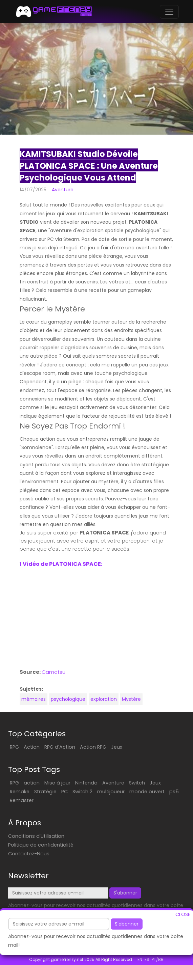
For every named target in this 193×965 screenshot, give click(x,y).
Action (32, 747)
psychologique (68, 699)
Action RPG (93, 747)
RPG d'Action (59, 747)
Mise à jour (57, 782)
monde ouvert (147, 791)
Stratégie (45, 791)
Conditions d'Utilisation (36, 836)
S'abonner (126, 923)
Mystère (131, 699)
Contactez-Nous (28, 853)
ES (147, 959)
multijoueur (111, 791)
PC (64, 791)
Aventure (62, 189)
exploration (103, 699)
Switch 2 (82, 791)
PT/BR (158, 959)
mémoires (33, 699)
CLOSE (182, 914)
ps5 (174, 791)
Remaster (22, 800)
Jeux (116, 747)
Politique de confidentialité (40, 845)
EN (139, 959)
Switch (137, 782)
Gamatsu (53, 672)
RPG (14, 747)
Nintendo (86, 782)
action (32, 782)
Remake (19, 791)
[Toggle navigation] (169, 12)
